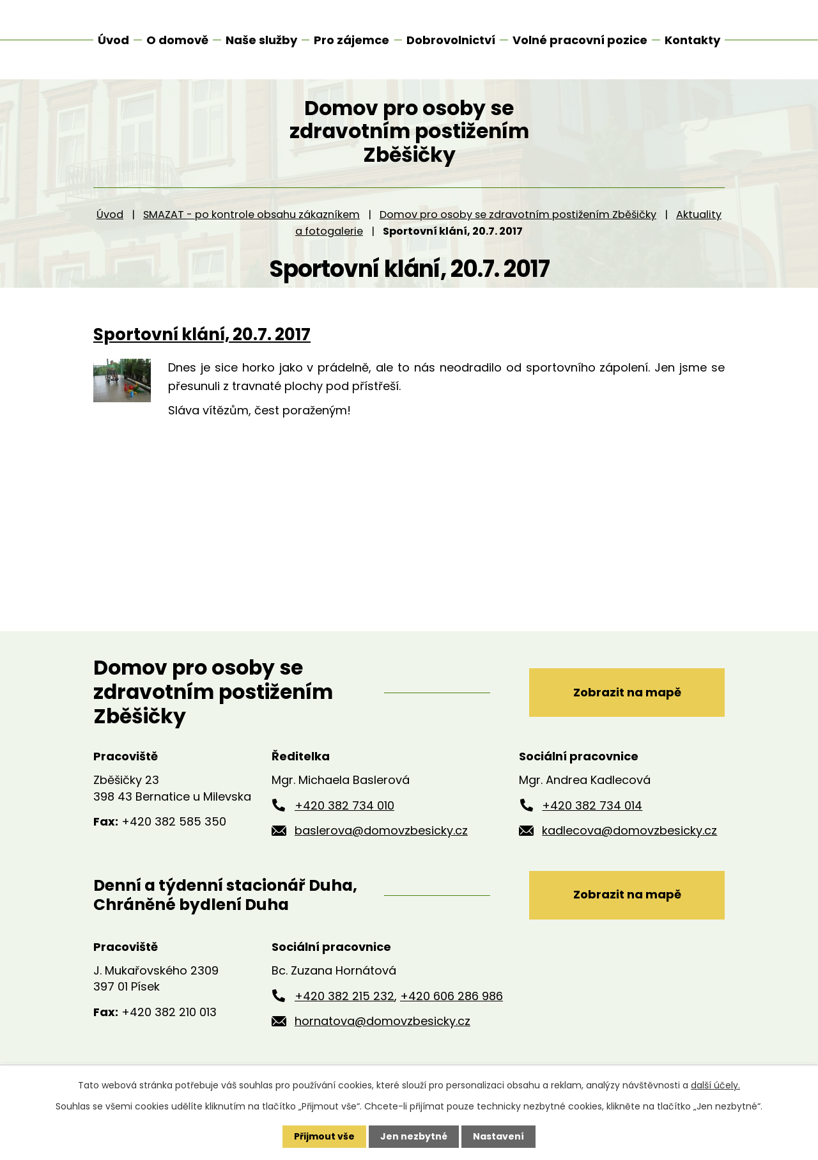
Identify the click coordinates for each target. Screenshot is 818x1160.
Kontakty (692, 40)
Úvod (109, 221)
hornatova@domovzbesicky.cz (382, 1028)
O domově (177, 40)
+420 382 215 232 (344, 1003)
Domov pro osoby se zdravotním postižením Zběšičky (518, 221)
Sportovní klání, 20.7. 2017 (202, 341)
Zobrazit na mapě (627, 699)
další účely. (715, 1085)
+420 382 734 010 (344, 812)
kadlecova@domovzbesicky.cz (629, 837)
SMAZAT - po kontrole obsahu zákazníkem (251, 221)
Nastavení (498, 1136)
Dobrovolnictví (450, 40)
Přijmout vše (324, 1136)
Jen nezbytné (413, 1136)
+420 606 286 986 (451, 1003)
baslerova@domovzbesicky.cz (381, 837)
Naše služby (261, 40)
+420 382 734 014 (592, 812)
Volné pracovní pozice (580, 40)
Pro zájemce (351, 40)
